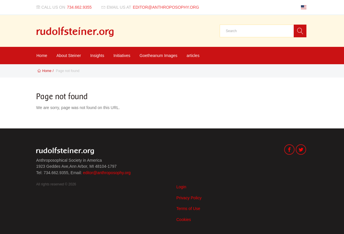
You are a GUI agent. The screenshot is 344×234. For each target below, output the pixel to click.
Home (41, 55)
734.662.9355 (79, 7)
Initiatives (121, 55)
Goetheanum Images (158, 55)
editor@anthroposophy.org (107, 172)
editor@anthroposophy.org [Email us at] (166, 7)
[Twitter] (301, 150)
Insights (97, 55)
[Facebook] (289, 150)
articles (193, 55)
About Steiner (68, 55)
